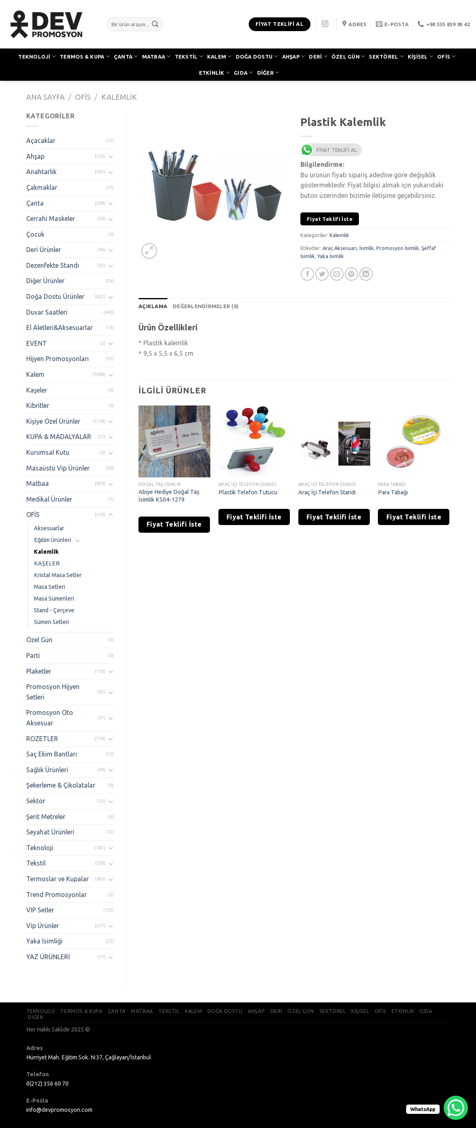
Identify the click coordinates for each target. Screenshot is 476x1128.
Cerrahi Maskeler (50, 218)
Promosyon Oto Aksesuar (49, 718)
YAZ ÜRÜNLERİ (48, 956)
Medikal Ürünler (49, 499)
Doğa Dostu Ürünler (55, 296)
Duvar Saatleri (46, 312)
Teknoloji (39, 847)
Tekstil (36, 863)
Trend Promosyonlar (56, 894)
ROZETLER (42, 738)
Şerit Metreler (45, 816)
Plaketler (38, 671)
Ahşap (35, 156)
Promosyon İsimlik (397, 248)
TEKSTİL (189, 56)
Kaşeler (36, 390)
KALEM (219, 56)
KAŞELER (47, 563)
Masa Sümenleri (54, 598)
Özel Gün (39, 639)
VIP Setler (40, 910)
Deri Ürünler (43, 249)
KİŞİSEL (420, 56)
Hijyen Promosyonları (57, 358)
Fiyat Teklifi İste (329, 219)
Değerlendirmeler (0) (206, 306)
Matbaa (37, 483)
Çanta (35, 203)
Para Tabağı (393, 492)
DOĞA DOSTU (257, 56)
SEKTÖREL (386, 56)
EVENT (36, 343)
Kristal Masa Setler (58, 575)
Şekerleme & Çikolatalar (60, 785)
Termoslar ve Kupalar (57, 878)
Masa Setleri (49, 587)
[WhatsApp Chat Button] (456, 1108)
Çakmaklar (41, 187)
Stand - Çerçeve (54, 610)
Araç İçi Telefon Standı (327, 492)
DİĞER (268, 72)
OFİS (446, 56)
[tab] (152, 306)
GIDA (243, 72)
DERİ (318, 56)
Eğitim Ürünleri (52, 540)
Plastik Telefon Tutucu (247, 492)
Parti (33, 655)
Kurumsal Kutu (47, 452)
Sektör (35, 801)
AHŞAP (293, 56)
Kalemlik (119, 97)
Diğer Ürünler (45, 280)
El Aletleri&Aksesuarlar (59, 327)
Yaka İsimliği (44, 941)
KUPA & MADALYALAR (58, 436)
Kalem (35, 374)
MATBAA (156, 56)
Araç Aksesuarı (340, 248)
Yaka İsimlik (330, 256)
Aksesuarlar (49, 528)
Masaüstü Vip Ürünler (58, 468)
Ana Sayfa (45, 97)
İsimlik (366, 248)
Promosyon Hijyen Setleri (53, 692)
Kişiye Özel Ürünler (53, 421)
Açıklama (152, 306)
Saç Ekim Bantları (51, 754)
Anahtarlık (41, 171)
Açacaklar (40, 140)
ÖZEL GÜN (348, 56)
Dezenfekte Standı (52, 265)
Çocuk (35, 234)
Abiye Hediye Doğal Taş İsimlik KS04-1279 (168, 496)
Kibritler (37, 405)
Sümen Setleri (51, 622)
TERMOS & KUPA (85, 56)
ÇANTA (126, 56)
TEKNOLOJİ (37, 56)
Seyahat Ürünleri (50, 832)
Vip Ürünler (42, 925)
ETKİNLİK (214, 72)
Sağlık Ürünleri (47, 769)
